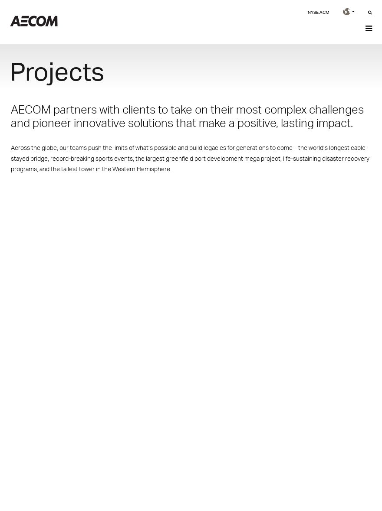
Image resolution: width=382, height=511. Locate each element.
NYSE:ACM (318, 12)
